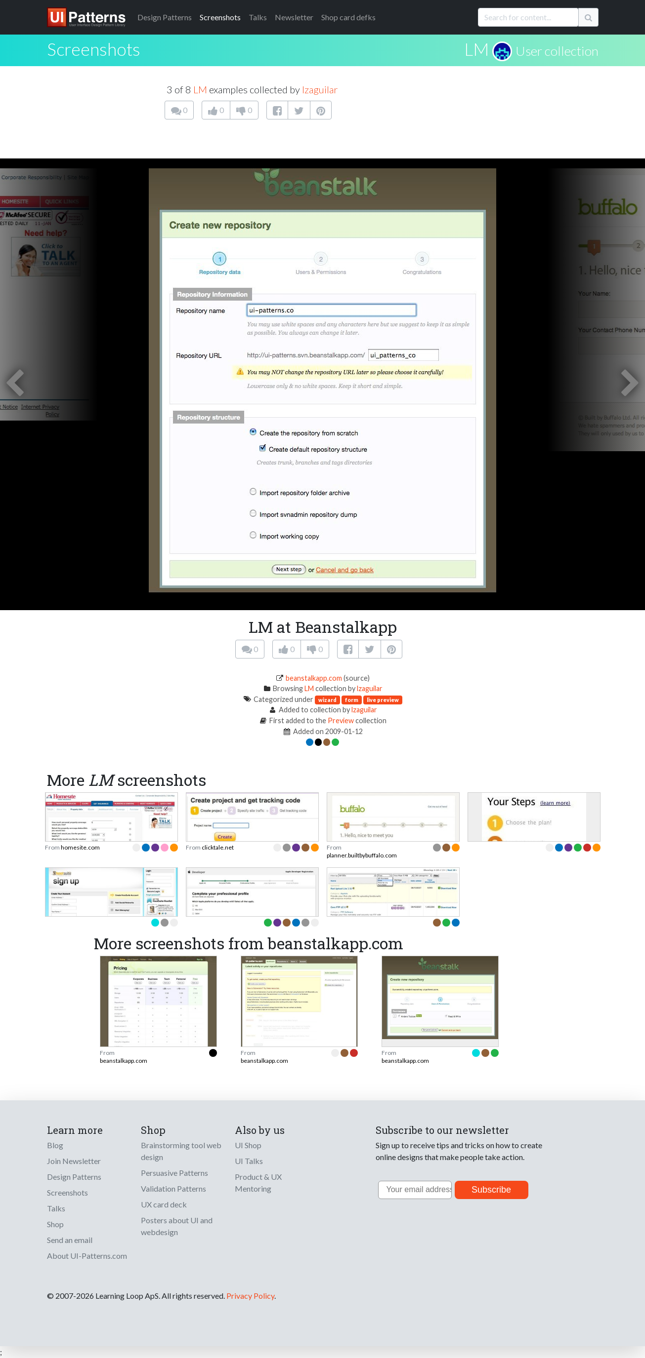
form (351, 700)
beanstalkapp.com (314, 678)
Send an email (69, 1239)
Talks (258, 17)
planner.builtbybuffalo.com (362, 855)
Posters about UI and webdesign (177, 1226)
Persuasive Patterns (174, 1172)
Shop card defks (348, 17)
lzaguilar (320, 89)
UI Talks (249, 1160)
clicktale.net (218, 847)
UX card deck (164, 1204)
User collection (557, 51)
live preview (383, 700)
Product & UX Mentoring (258, 1182)
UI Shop (248, 1145)
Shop (55, 1224)
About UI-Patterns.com (87, 1255)
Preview (341, 720)
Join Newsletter (74, 1160)
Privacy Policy (250, 1295)
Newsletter (294, 17)
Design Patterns (74, 1176)
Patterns (164, 17)
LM (476, 49)
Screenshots (220, 17)
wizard (327, 700)
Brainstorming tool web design (181, 1151)
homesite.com (80, 847)
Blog (55, 1145)
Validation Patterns (173, 1188)
